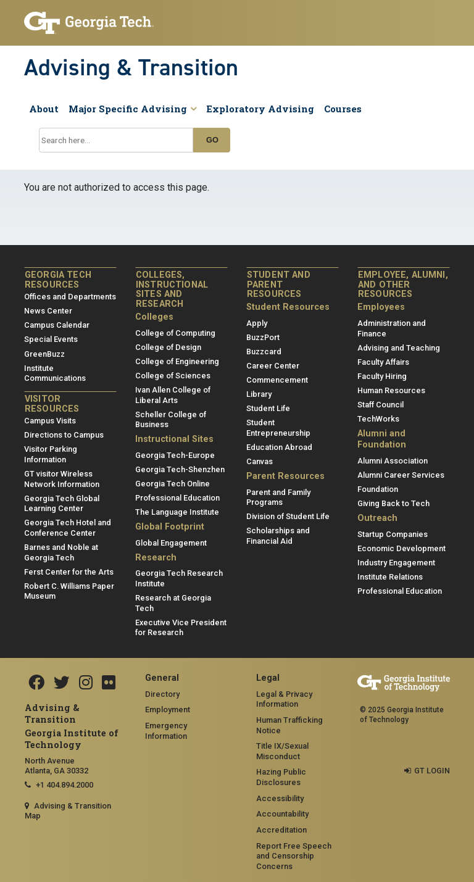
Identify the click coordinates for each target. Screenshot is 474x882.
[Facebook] (36, 683)
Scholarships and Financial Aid (278, 536)
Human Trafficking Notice (289, 725)
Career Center (272, 365)
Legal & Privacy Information (284, 699)
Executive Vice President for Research (181, 628)
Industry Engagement (396, 562)
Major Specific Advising (132, 108)
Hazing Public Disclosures (281, 777)
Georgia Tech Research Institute (179, 578)
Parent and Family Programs (278, 497)
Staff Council (380, 404)
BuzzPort (263, 337)
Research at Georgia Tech (173, 603)
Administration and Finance (391, 328)
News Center (48, 310)
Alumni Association (392, 460)
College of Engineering (177, 361)
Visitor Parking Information (50, 454)
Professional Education (177, 497)
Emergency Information (166, 731)
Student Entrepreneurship (278, 428)
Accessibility (280, 798)
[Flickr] (108, 683)
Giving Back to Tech (393, 503)
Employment (167, 709)
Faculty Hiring (382, 376)
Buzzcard (263, 351)
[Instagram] (86, 683)
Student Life (268, 408)
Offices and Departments (70, 296)
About (44, 108)
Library (259, 394)
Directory (162, 694)
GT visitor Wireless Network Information (61, 479)
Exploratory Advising (260, 108)
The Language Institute (177, 512)
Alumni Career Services (400, 475)
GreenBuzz (44, 354)
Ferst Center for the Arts (69, 571)
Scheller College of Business (170, 420)
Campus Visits (50, 420)
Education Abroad (279, 447)
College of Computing (175, 333)
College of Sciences (172, 375)
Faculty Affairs (383, 362)
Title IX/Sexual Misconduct (282, 751)
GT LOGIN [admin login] (432, 770)
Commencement (277, 380)
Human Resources (391, 390)
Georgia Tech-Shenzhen (180, 469)
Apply (256, 323)
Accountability (282, 813)
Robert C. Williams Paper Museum (69, 591)
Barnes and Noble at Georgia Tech (61, 552)
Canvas (259, 461)
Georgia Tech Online (172, 483)
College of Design (168, 347)
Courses (343, 108)
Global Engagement (171, 542)
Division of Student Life (288, 516)
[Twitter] (62, 683)
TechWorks (378, 418)
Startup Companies (392, 534)
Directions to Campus (64, 434)
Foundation (377, 489)
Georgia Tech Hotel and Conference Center (67, 528)
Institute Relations (390, 576)
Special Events (51, 339)
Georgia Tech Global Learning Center (61, 504)
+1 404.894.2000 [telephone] (64, 784)
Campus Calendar (56, 325)
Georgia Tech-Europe (175, 455)
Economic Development (401, 548)
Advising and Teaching (398, 347)
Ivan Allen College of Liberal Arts (172, 395)
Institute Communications (55, 373)
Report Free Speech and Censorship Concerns (293, 856)
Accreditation (281, 829)
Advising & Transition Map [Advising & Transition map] (68, 811)
